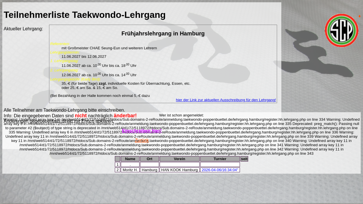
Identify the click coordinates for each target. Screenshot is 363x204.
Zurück (142, 140)
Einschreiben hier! (142, 130)
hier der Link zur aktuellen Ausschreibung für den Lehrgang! (226, 100)
